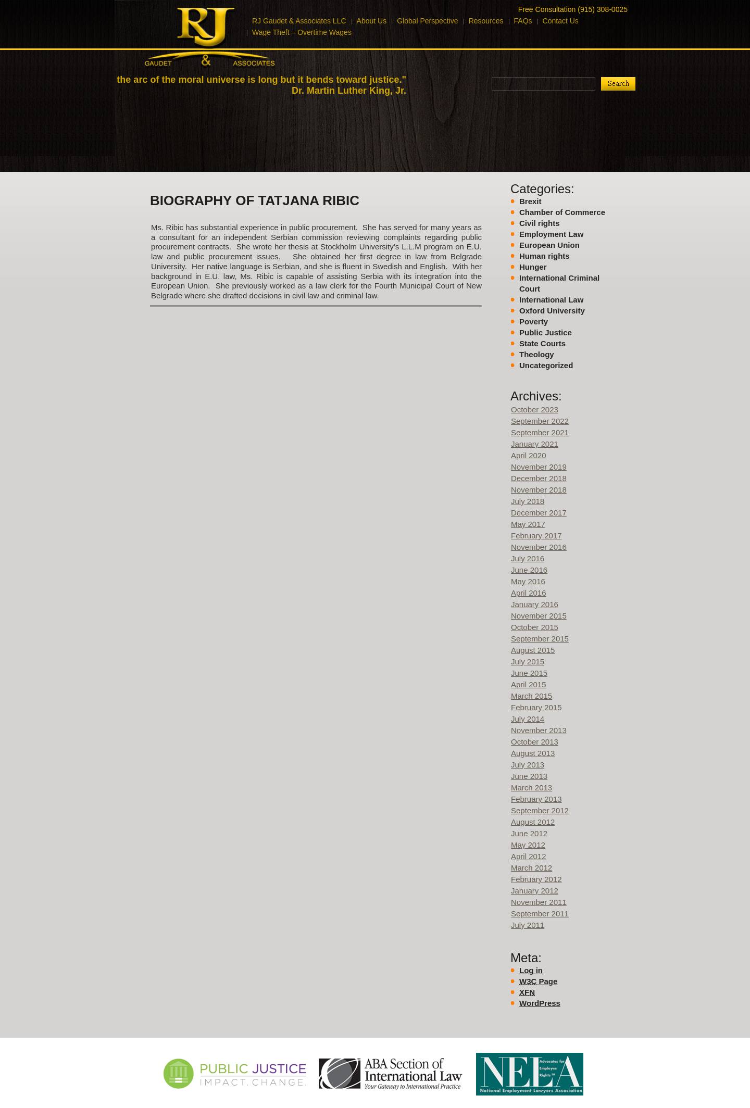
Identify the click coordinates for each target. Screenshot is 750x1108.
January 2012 (534, 890)
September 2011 (540, 913)
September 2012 (540, 810)
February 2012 (536, 879)
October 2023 (534, 409)
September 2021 (540, 432)
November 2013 (539, 730)
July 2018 (527, 501)
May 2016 (528, 581)
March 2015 (531, 695)
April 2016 (528, 592)
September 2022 (540, 421)
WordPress (539, 1003)
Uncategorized (546, 365)
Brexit (530, 201)
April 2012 (528, 856)
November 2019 (539, 466)
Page (538, 981)
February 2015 (536, 707)
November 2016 (539, 547)
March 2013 (531, 787)
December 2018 (539, 478)
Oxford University (552, 310)
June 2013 (529, 776)
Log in (531, 970)
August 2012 (533, 821)
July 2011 (527, 925)
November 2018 (539, 489)
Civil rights (539, 223)
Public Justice (545, 332)
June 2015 (529, 673)
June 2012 (529, 833)
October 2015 (534, 627)
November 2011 (539, 902)
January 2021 (534, 443)
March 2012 (531, 867)
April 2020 (528, 455)
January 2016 (534, 604)
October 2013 (534, 741)
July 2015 (527, 661)
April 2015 (528, 684)
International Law (551, 299)
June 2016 (529, 569)
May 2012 (528, 844)
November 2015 (539, 615)
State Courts (542, 343)
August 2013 (533, 753)
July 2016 (527, 558)
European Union (549, 245)
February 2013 (536, 799)
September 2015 (540, 638)
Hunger (533, 266)
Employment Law (551, 234)
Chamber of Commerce (562, 212)
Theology (536, 354)
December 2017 (539, 512)
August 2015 (533, 650)
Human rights (544, 255)
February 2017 (536, 535)
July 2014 (527, 718)
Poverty (533, 321)
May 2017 (528, 524)
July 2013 (527, 764)
